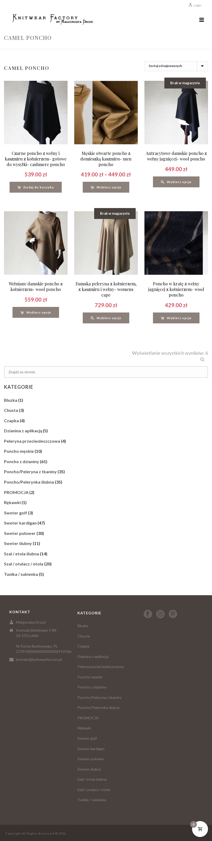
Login (194, 5)
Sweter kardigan (20, 522)
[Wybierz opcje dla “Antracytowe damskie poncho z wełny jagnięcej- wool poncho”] (176, 181)
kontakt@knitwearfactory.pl (39, 659)
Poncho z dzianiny (21, 461)
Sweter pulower (20, 533)
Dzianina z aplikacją (23, 430)
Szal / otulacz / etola (23, 563)
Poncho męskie (19, 451)
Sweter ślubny (18, 543)
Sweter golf (15, 512)
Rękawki (12, 502)
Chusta (11, 410)
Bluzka (10, 400)
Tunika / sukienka (21, 574)
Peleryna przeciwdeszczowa (32, 440)
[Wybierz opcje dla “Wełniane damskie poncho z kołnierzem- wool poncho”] (36, 312)
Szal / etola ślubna (21, 553)
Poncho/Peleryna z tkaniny (30, 471)
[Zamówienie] (176, 66)
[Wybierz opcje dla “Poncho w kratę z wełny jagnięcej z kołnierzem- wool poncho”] (176, 317)
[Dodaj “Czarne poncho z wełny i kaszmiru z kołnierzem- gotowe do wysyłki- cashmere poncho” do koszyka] (36, 187)
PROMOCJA (16, 492)
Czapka (11, 420)
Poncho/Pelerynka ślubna (29, 481)
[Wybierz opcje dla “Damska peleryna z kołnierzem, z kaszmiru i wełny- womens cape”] (106, 317)
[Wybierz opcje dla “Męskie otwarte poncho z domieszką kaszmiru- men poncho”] (106, 187)
